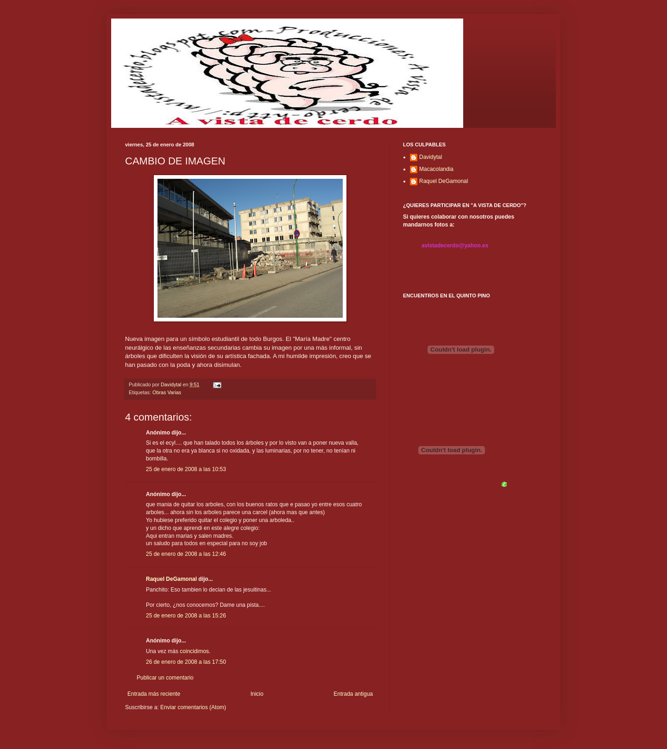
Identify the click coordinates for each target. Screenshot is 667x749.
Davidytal (430, 157)
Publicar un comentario (165, 677)
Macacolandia (436, 169)
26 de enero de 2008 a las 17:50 (186, 662)
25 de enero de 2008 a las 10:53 (186, 469)
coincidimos (194, 651)
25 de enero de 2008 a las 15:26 (186, 615)
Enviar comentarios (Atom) (193, 707)
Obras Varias (166, 392)
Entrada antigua (353, 694)
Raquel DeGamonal (171, 579)
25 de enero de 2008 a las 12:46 (186, 554)
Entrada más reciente (153, 694)
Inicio (257, 694)
